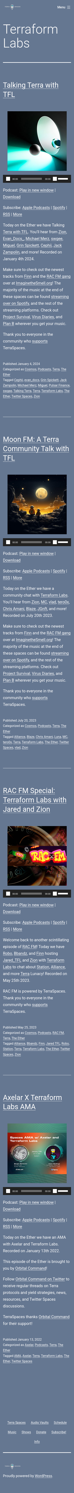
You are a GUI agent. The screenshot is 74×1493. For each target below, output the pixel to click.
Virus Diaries (43, 316)
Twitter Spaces (21, 396)
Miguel (9, 245)
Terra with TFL (15, 231)
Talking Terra (22, 391)
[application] (37, 179)
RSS (6, 214)
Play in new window (36, 190)
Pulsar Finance (59, 385)
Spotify (59, 207)
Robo (7, 953)
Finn (28, 276)
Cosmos (30, 369)
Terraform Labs (52, 391)
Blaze (31, 608)
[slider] (31, 179)
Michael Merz (37, 238)
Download (12, 196)
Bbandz (20, 953)
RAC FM (29, 946)
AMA (17, 1356)
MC (44, 602)
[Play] (8, 179)
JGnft (42, 608)
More (17, 214)
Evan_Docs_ (13, 238)
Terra (56, 369)
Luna (57, 737)
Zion (62, 231)
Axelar (29, 1345)
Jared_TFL (12, 960)
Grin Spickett (28, 245)
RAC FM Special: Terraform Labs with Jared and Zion (35, 800)
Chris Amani (13, 608)
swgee (57, 238)
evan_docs (31, 380)
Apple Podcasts (36, 207)
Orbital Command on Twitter (40, 1279)
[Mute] (55, 179)
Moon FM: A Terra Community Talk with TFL (36, 448)
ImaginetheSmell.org (34, 283)
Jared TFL (53, 1043)
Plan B (8, 323)
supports (40, 341)
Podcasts (44, 369)
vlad (52, 602)
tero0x (63, 602)
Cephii (46, 245)
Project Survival (16, 316)
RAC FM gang (58, 276)
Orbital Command (30, 1268)
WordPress (43, 1476)
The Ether (51, 742)
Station (43, 967)
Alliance (19, 737)
